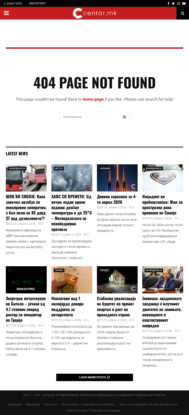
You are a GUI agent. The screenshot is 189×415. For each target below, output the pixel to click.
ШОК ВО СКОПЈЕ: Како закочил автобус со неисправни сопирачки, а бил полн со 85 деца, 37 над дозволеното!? (26, 207)
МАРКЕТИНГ (37, 3)
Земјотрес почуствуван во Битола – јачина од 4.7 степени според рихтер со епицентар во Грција (26, 309)
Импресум (15, 404)
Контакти (51, 404)
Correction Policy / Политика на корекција (92, 410)
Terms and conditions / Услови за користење (148, 404)
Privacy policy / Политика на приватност (88, 404)
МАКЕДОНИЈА (17, 168)
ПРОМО (59, 270)
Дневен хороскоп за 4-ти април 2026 (117, 199)
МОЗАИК (105, 168)
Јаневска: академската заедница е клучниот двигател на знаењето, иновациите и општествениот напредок (162, 311)
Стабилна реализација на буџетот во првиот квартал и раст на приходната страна (116, 306)
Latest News (17, 153)
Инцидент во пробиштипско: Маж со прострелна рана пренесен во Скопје (162, 204)
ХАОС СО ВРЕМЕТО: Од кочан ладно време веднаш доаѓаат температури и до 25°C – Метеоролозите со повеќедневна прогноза (71, 212)
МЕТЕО (59, 168)
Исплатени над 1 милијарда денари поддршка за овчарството (67, 306)
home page (93, 99)
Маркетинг (33, 404)
